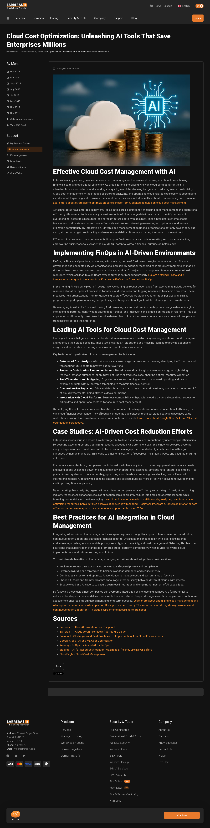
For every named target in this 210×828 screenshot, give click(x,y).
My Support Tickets (18, 143)
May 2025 (13, 101)
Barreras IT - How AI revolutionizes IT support (87, 627)
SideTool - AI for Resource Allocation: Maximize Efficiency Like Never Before (106, 649)
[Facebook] (8, 756)
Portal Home (12, 51)
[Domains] (38, 18)
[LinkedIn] (24, 756)
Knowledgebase (17, 155)
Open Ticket (15, 173)
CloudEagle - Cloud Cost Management (83, 654)
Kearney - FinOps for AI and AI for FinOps (84, 645)
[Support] (170, 6)
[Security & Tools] (78, 18)
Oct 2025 (13, 77)
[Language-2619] (185, 6)
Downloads (14, 161)
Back (58, 666)
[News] (158, 6)
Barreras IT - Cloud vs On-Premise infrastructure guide (93, 631)
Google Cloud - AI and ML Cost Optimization (86, 640)
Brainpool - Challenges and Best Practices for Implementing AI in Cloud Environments (111, 636)
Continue (182, 815)
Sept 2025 (14, 83)
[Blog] (134, 18)
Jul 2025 (13, 95)
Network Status (16, 167)
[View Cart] (151, 6)
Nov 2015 (13, 107)
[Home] (8, 18)
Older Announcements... (21, 119)
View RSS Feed (16, 125)
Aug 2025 (13, 89)
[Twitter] (16, 756)
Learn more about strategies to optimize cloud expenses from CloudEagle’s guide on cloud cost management (119, 202)
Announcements (28, 51)
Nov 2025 (13, 71)
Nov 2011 (13, 113)
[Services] (21, 18)
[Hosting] (55, 18)
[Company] (101, 18)
